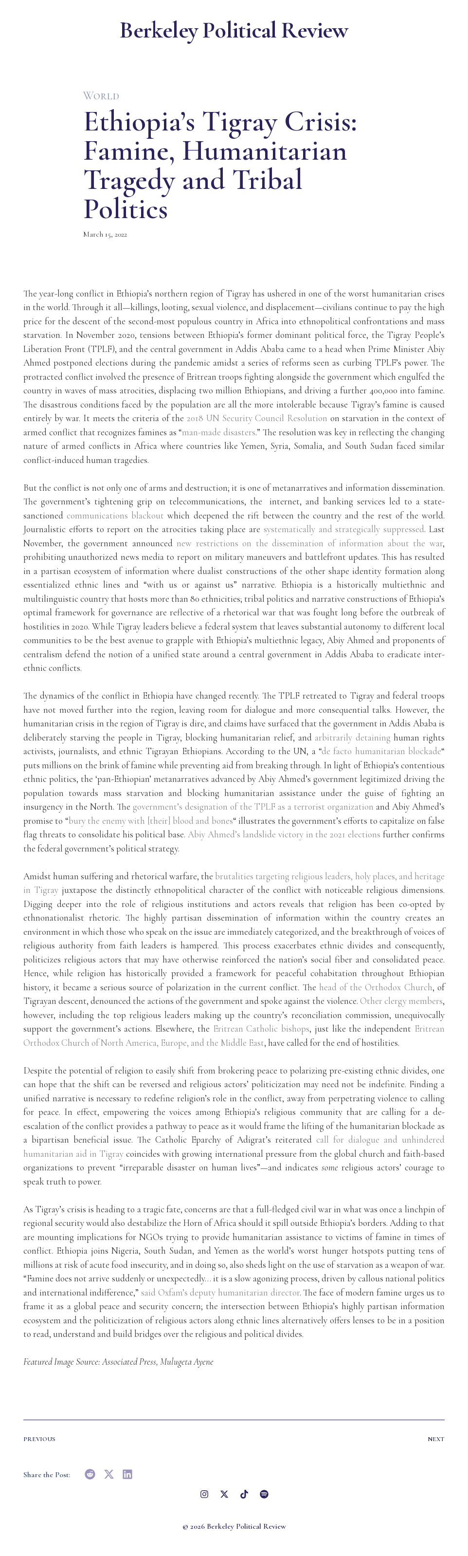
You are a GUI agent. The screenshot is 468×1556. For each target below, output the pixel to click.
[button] (90, 1474)
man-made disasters (218, 432)
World (101, 96)
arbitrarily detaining (353, 737)
